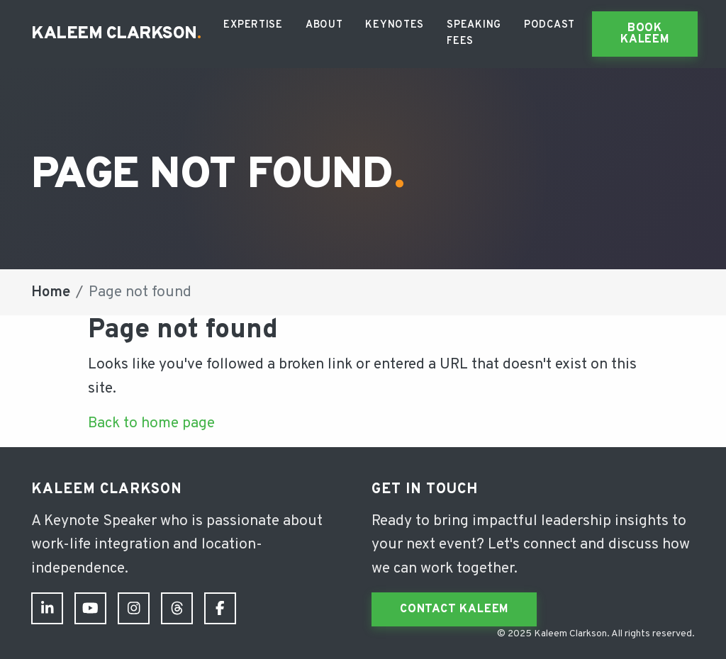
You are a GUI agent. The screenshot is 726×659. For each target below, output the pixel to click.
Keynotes (394, 25)
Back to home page (151, 423)
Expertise (252, 25)
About (324, 25)
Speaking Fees (474, 33)
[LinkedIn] (47, 608)
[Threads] (177, 608)
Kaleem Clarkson (116, 34)
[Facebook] (220, 608)
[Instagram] (134, 608)
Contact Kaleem (454, 609)
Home (50, 292)
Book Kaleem (644, 34)
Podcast (549, 25)
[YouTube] (90, 608)
